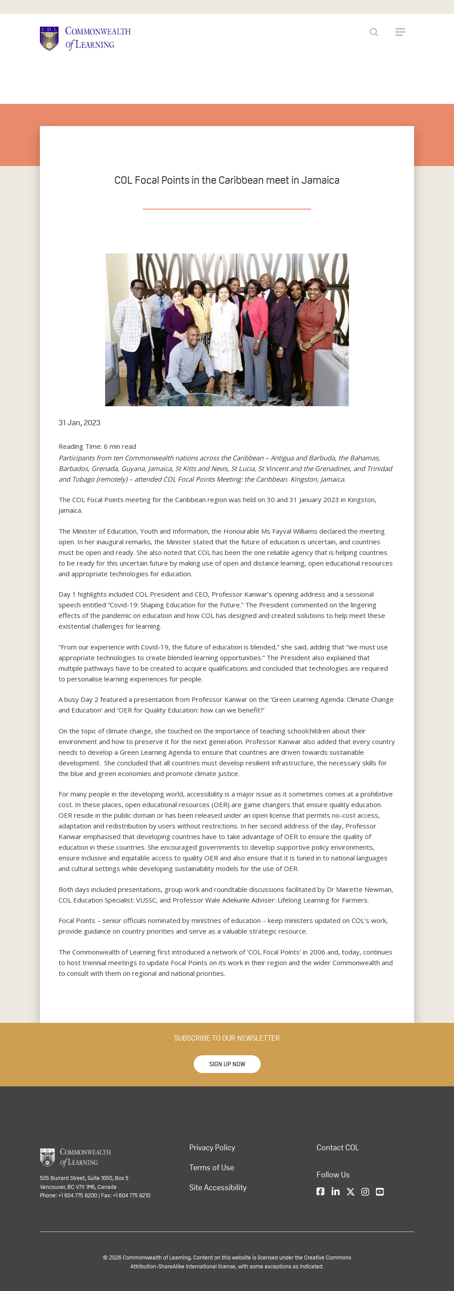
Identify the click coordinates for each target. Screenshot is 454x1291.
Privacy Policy (212, 1147)
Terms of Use (211, 1167)
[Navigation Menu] (400, 32)
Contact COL (338, 1147)
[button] (227, 1064)
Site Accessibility (218, 1187)
